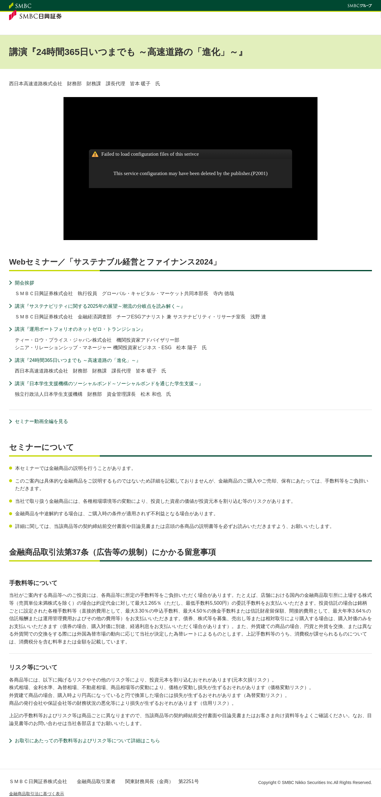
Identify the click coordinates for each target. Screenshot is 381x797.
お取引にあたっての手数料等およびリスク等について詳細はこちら (87, 740)
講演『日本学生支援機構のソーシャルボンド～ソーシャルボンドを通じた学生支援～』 (109, 383)
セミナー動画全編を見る (41, 421)
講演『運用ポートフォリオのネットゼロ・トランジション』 (80, 329)
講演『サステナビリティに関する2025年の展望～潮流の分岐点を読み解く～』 (100, 306)
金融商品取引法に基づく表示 (36, 793)
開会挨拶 (24, 282)
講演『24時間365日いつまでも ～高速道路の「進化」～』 (78, 360)
